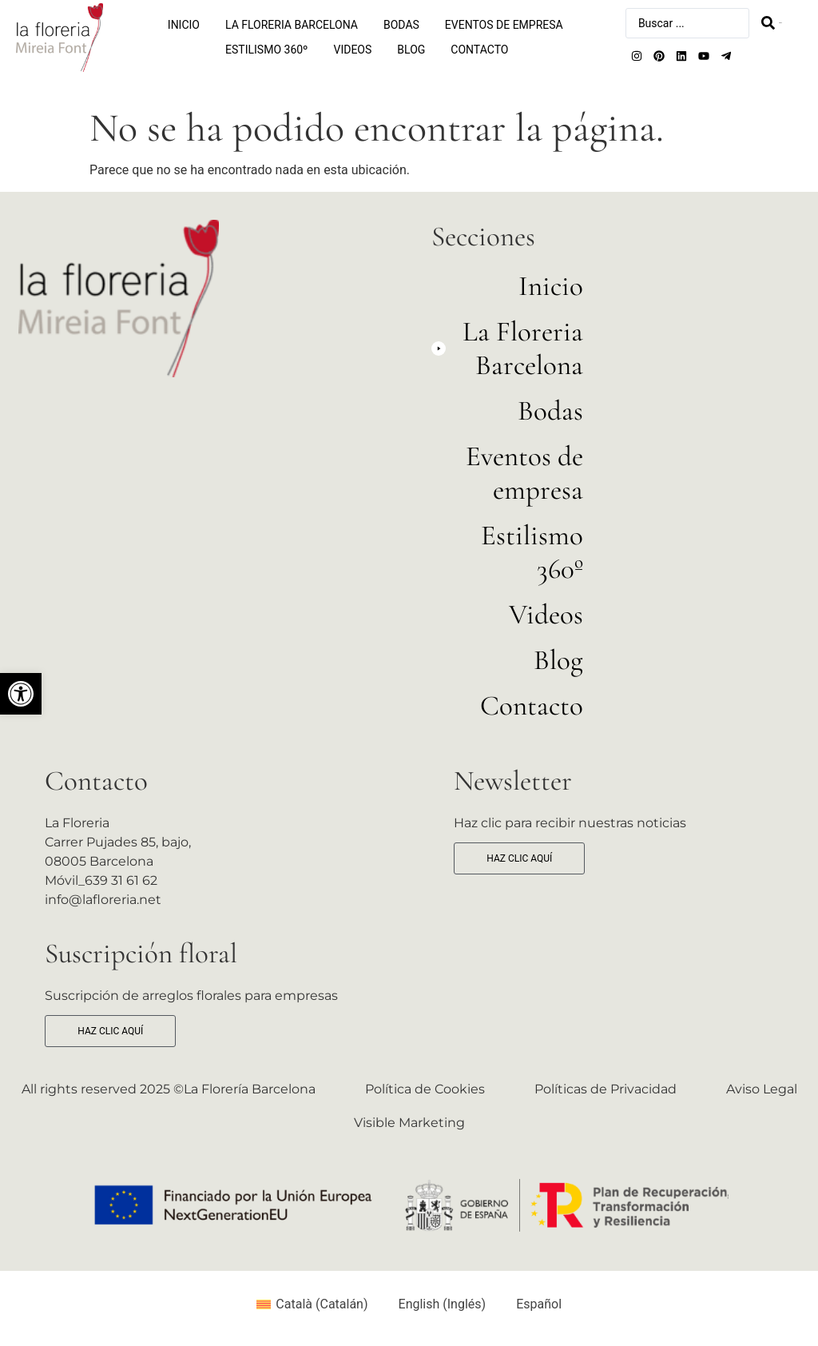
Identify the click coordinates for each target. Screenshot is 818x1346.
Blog (411, 49)
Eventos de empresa (504, 24)
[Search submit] (771, 23)
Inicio (184, 24)
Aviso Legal (761, 1089)
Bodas (401, 24)
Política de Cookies (425, 1089)
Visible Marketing (409, 1122)
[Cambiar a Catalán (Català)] (312, 1304)
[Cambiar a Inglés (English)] (435, 1304)
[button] (21, 694)
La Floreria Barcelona (291, 24)
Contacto (479, 49)
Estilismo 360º (266, 49)
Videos (353, 49)
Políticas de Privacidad (605, 1089)
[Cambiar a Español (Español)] (532, 1304)
